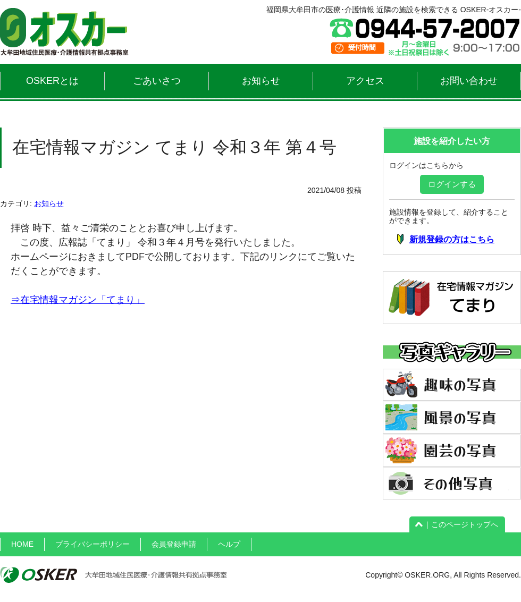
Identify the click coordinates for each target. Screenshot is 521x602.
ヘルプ (229, 544)
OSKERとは (52, 80)
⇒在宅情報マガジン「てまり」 (78, 299)
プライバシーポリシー (92, 544)
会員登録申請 (174, 544)
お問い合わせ (469, 80)
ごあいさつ (157, 80)
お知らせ (261, 80)
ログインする (452, 184)
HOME (22, 544)
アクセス (365, 80)
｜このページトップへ (457, 524)
